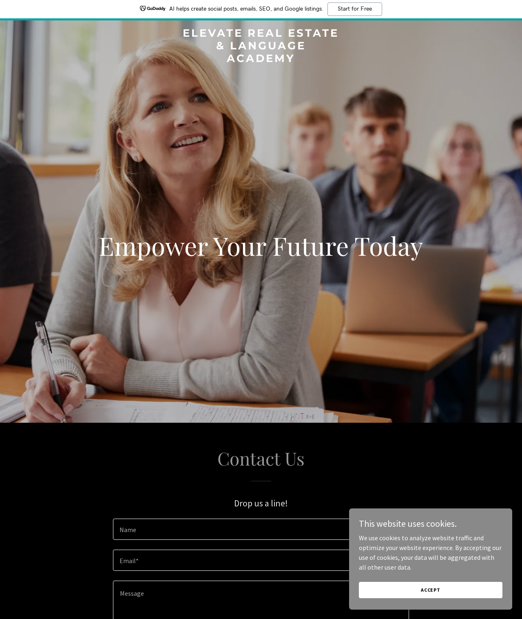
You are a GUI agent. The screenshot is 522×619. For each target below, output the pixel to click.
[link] (261, 59)
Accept (430, 590)
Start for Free (355, 9)
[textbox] (261, 529)
